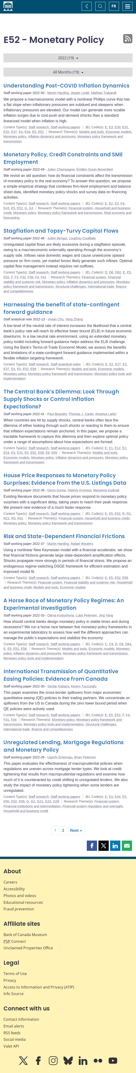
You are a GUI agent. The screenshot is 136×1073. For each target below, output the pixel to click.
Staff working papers (65, 127)
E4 (21, 132)
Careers (10, 882)
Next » (76, 830)
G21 (40, 801)
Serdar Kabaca (58, 686)
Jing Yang (106, 615)
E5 (34, 132)
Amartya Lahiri (105, 414)
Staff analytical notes (66, 364)
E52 (41, 132)
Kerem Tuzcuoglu (83, 686)
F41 (43, 277)
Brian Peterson (85, 757)
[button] (92, 846)
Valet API (11, 1046)
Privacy (9, 980)
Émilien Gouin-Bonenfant (95, 169)
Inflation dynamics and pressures (52, 136)
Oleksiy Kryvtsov (79, 490)
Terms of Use (15, 973)
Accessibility (14, 888)
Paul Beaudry (57, 414)
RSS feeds (12, 1032)
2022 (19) (68, 57)
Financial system (81, 208)
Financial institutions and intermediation (32, 806)
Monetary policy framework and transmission (70, 213)
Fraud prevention (18, 909)
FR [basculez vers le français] (114, 6)
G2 (33, 801)
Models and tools (91, 132)
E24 (6, 453)
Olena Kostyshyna (60, 615)
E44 (27, 132)
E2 (111, 203)
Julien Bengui (57, 238)
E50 (6, 801)
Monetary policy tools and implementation (33, 658)
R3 (13, 518)
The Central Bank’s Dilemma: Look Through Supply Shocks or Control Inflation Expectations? (61, 399)
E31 (125, 127)
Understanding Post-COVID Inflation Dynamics (66, 85)
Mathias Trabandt (103, 93)
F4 (37, 277)
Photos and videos (19, 895)
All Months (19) (68, 72)
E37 (14, 132)
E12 (118, 448)
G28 (56, 801)
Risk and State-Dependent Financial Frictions (64, 536)
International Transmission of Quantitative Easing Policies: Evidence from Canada (60, 675)
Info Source (13, 993)
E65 (54, 453)
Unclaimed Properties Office (28, 947)
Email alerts (13, 1026)
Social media (14, 1039)
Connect (14, 941)
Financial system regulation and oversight (93, 806)
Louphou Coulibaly (82, 238)
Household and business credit (107, 518)
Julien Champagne (61, 169)
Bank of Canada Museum (25, 934)
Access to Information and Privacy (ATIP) (38, 987)
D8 (121, 644)
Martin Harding (58, 93)
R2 (128, 513)
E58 (33, 369)
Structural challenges (71, 286)
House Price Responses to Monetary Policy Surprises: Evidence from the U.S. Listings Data (64, 479)
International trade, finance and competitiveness (38, 729)
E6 (48, 453)
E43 (6, 208)
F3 (16, 277)
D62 (118, 272)
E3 (111, 127)
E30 (118, 127)
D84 (128, 644)
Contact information (21, 1019)
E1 (111, 448)
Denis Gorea (56, 490)
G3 (31, 208)
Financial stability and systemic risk (89, 582)
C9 (111, 644)
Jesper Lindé (80, 93)
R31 (20, 518)
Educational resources (23, 902)
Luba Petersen (86, 615)
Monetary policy (14, 136)
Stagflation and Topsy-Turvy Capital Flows (61, 231)
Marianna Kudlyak (106, 490)
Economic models (119, 132)
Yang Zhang (74, 319)
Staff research (38, 127)
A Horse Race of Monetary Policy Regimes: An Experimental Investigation (63, 604)
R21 (6, 518)
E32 (6, 132)
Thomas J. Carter (81, 414)
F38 (30, 277)
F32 (23, 277)
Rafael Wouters (82, 544)
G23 (48, 801)
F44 (14, 720)
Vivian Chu (55, 319)
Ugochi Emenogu (59, 757)
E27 (118, 364)
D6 (111, 272)
